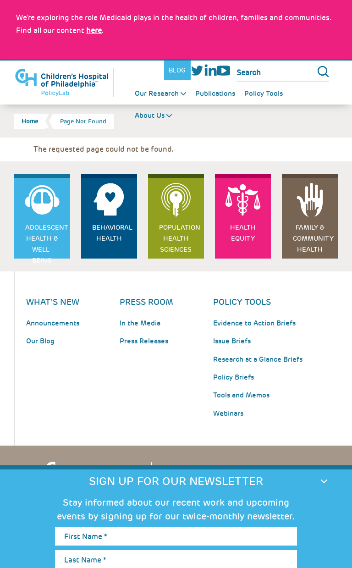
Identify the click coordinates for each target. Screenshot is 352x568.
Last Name (85, 560)
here (94, 30)
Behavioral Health (112, 233)
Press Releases (144, 341)
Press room (146, 302)
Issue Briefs (232, 341)
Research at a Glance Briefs (257, 359)
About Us (150, 115)
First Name (85, 536)
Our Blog (40, 341)
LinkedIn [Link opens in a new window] (210, 70)
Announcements (52, 323)
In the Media (140, 323)
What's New (52, 302)
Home (30, 121)
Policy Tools (263, 93)
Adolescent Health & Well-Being (46, 241)
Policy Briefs (233, 377)
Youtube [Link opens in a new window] (223, 70)
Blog (177, 70)
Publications (215, 93)
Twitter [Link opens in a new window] (197, 70)
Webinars (228, 413)
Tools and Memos (241, 395)
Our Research (157, 93)
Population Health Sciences (179, 238)
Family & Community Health (313, 238)
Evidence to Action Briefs (254, 323)
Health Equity (243, 233)
